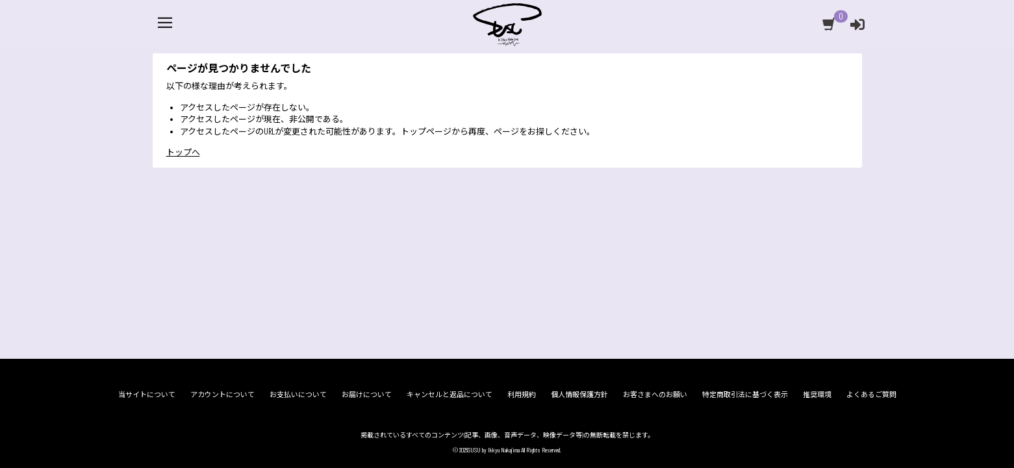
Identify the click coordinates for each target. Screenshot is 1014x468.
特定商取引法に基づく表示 (745, 394)
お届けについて (367, 394)
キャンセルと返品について (449, 394)
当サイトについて (146, 394)
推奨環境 (817, 394)
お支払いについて (298, 394)
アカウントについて (222, 394)
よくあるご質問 (871, 394)
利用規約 (521, 394)
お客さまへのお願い (655, 394)
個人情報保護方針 (579, 394)
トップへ (183, 173)
